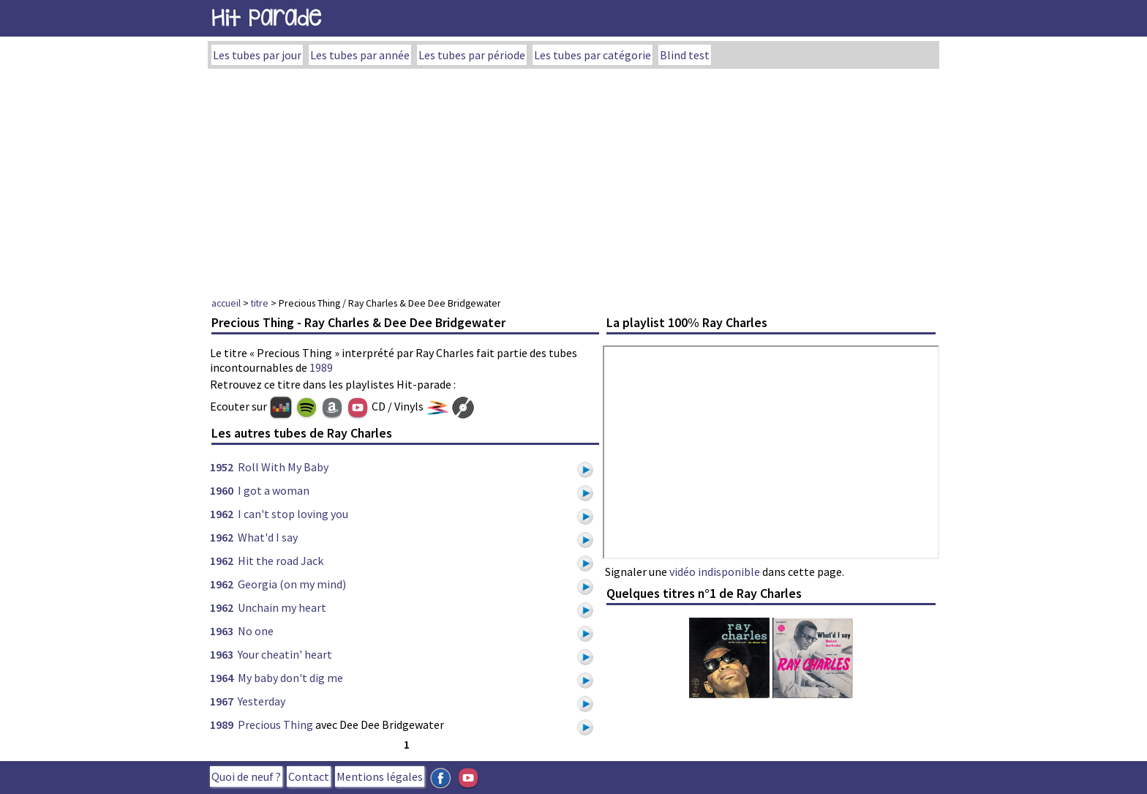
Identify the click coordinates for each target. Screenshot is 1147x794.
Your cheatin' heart (285, 654)
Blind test (685, 55)
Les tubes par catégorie (592, 55)
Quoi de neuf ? (246, 776)
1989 (321, 367)
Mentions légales (379, 776)
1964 (221, 677)
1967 (221, 701)
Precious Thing (275, 724)
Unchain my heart (282, 607)
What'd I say (268, 537)
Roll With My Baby (283, 467)
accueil (226, 303)
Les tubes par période (471, 55)
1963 (221, 630)
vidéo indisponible (714, 571)
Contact (308, 776)
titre (259, 303)
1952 (221, 467)
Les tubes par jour (257, 55)
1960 (221, 490)
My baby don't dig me (290, 677)
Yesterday (261, 701)
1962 (221, 513)
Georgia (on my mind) (292, 584)
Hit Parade (266, 17)
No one (256, 630)
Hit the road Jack (280, 560)
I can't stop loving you (293, 513)
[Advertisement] (573, 178)
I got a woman (273, 490)
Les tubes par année (360, 55)
